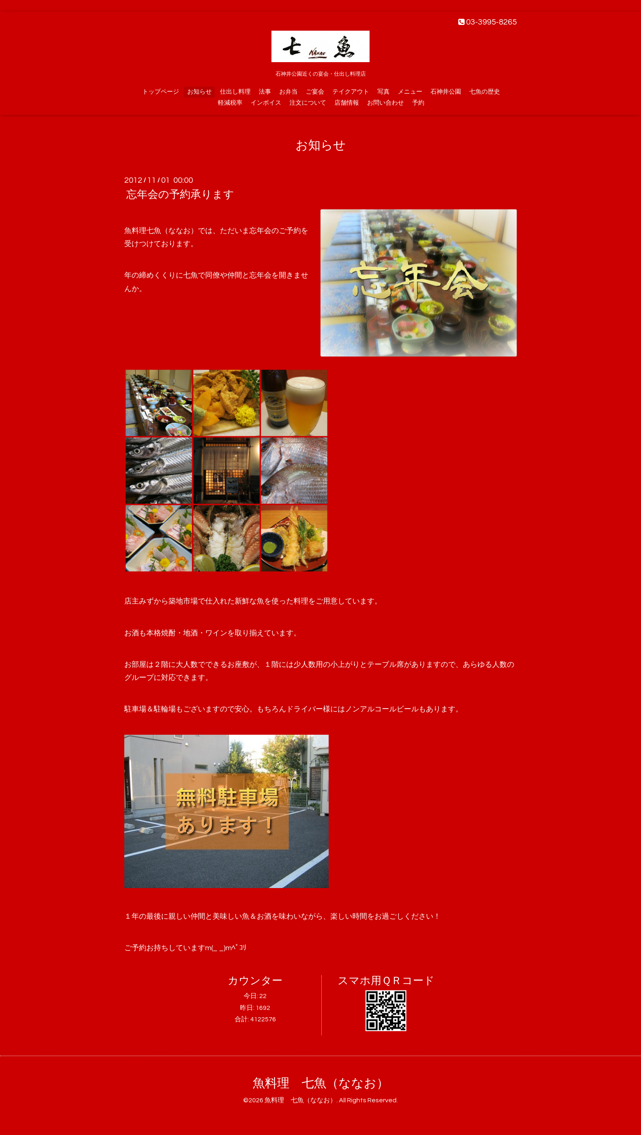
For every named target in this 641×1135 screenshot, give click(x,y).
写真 (383, 92)
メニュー (410, 92)
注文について (307, 103)
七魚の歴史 (484, 92)
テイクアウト (350, 92)
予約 (418, 103)
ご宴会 (315, 92)
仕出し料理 (235, 92)
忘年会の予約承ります (180, 194)
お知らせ (199, 92)
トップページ (160, 92)
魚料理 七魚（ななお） (321, 1083)
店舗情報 (346, 103)
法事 (265, 92)
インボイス (266, 103)
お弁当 (288, 92)
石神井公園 (445, 92)
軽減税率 (230, 103)
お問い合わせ (385, 103)
